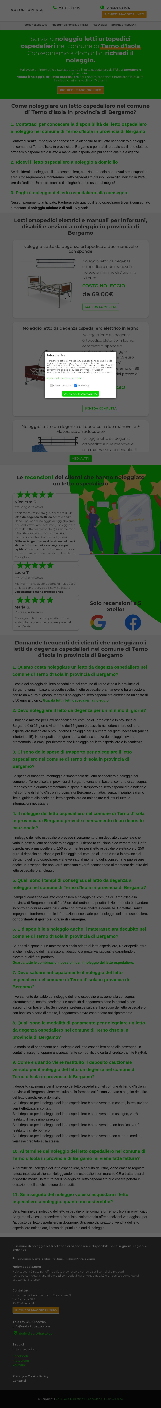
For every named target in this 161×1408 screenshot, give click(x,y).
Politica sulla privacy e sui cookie (67, 380)
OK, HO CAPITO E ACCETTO (80, 396)
